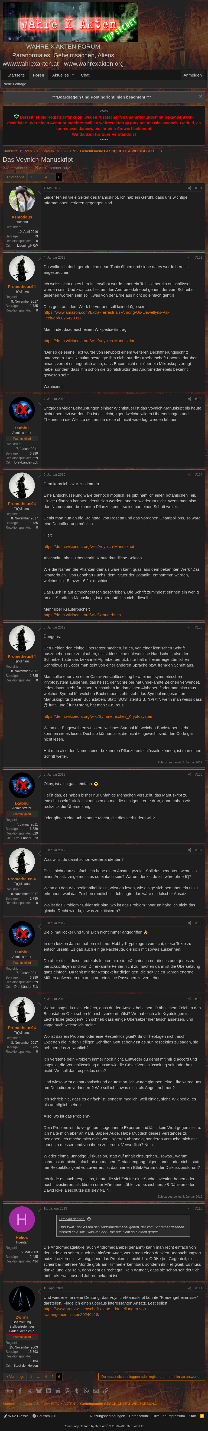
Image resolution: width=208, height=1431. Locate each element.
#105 (198, 627)
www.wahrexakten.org (93, 63)
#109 (198, 999)
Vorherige (16, 177)
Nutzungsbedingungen (107, 1416)
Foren (38, 75)
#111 (198, 1288)
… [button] (38, 177)
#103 (198, 399)
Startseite (16, 75)
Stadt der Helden (26, 1365)
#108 (198, 923)
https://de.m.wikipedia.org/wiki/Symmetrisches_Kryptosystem (98, 716)
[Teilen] (189, 188)
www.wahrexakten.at (30, 63)
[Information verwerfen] (200, 97)
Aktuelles (60, 75)
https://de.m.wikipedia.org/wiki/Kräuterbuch (82, 615)
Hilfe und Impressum (168, 1416)
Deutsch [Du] (44, 1416)
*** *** (101, 97)
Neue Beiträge (15, 84)
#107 (198, 850)
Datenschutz (139, 1416)
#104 (198, 475)
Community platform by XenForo (104, 1426)
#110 (198, 1208)
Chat (85, 75)
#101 (198, 188)
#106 (198, 774)
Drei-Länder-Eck (26, 462)
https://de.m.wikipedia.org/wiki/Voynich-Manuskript (89, 340)
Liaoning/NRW (27, 246)
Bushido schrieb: (72, 1219)
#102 (198, 257)
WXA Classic (16, 1416)
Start (192, 1416)
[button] (73, 75)
